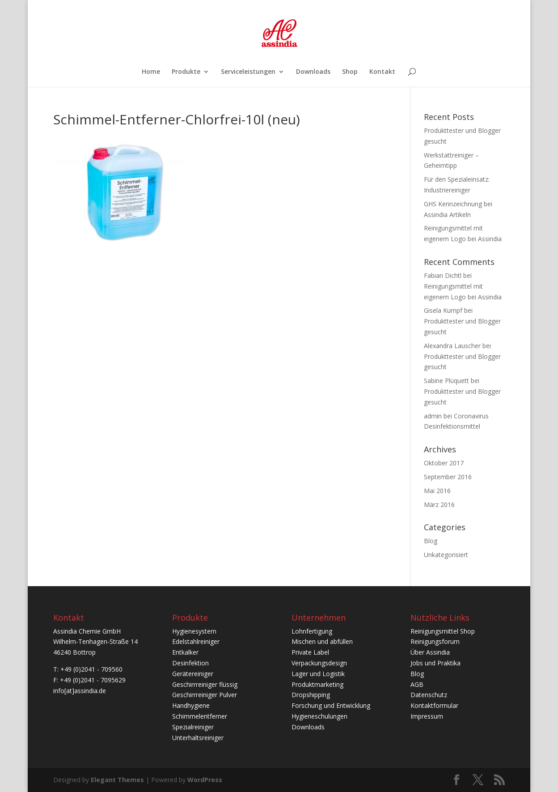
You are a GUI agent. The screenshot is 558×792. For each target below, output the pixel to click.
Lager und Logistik (318, 673)
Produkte (186, 72)
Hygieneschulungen (319, 716)
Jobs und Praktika (435, 663)
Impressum (426, 716)
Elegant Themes (117, 779)
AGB (416, 684)
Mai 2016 (437, 490)
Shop (350, 72)
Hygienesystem (194, 631)
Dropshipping (311, 694)
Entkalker (185, 652)
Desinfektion (190, 663)
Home (151, 72)
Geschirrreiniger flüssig (204, 684)
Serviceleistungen (248, 72)
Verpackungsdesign (319, 663)
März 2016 (439, 504)
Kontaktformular (434, 705)
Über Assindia (430, 652)
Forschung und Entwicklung (331, 705)
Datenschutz (428, 694)
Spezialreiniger (193, 727)
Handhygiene (191, 705)
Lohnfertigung (312, 631)
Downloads (313, 72)
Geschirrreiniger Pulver (204, 694)
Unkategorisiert (446, 554)
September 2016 (448, 477)
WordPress (204, 779)
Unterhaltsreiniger (198, 737)
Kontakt (382, 72)
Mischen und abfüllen (322, 641)
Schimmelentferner (199, 716)
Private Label (310, 652)
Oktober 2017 (444, 463)
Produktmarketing (317, 684)
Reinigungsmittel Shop (442, 631)
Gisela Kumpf (443, 310)
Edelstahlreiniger (196, 641)
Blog (430, 541)
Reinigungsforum (435, 641)
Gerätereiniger (192, 673)
